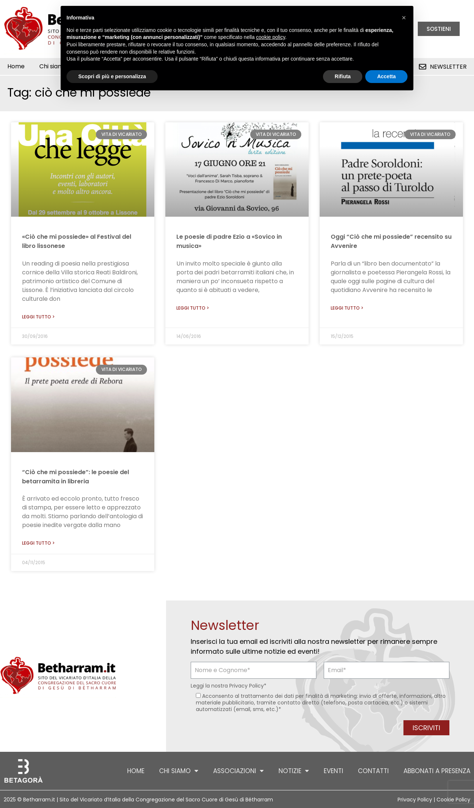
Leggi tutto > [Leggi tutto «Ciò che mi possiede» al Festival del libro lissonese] (38, 317)
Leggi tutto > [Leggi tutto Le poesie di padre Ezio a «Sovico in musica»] (192, 308)
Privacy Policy (246, 685)
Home (16, 66)
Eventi (333, 770)
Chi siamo (178, 771)
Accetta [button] (386, 76)
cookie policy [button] (270, 37)
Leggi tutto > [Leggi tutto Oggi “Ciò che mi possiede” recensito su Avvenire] (347, 308)
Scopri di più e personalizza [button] (112, 76)
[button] (404, 18)
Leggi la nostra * (228, 685)
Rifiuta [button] (343, 76)
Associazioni (238, 771)
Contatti (373, 770)
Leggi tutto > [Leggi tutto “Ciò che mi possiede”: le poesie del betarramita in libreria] (38, 543)
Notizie (294, 771)
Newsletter (448, 66)
